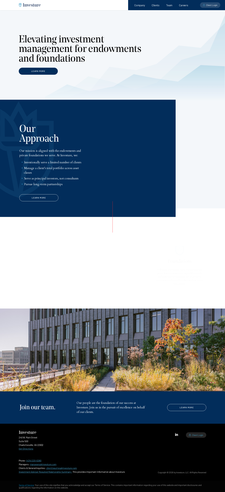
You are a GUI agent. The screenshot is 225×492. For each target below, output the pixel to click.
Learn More (38, 71)
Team (169, 5)
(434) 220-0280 (33, 460)
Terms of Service (26, 485)
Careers (183, 5)
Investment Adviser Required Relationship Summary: (45, 471)
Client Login (197, 435)
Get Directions (26, 448)
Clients (156, 5)
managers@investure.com (43, 464)
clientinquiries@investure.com (61, 468)
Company (139, 5)
